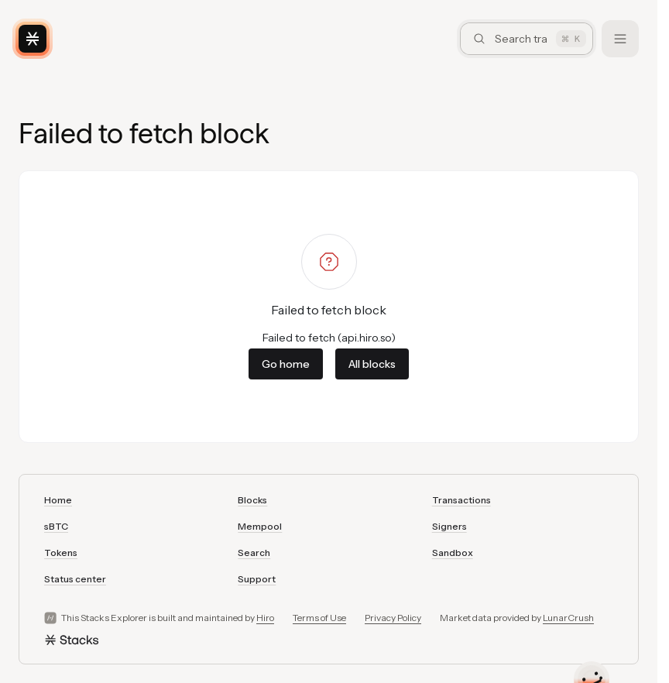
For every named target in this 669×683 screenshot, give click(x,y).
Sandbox (452, 552)
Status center (75, 579)
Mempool (260, 526)
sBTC (56, 526)
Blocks (252, 500)
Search (254, 552)
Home (58, 500)
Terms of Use (319, 617)
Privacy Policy (393, 617)
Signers (449, 526)
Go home (286, 364)
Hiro (265, 617)
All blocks (372, 364)
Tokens (60, 552)
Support (257, 579)
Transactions (461, 500)
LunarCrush (568, 617)
